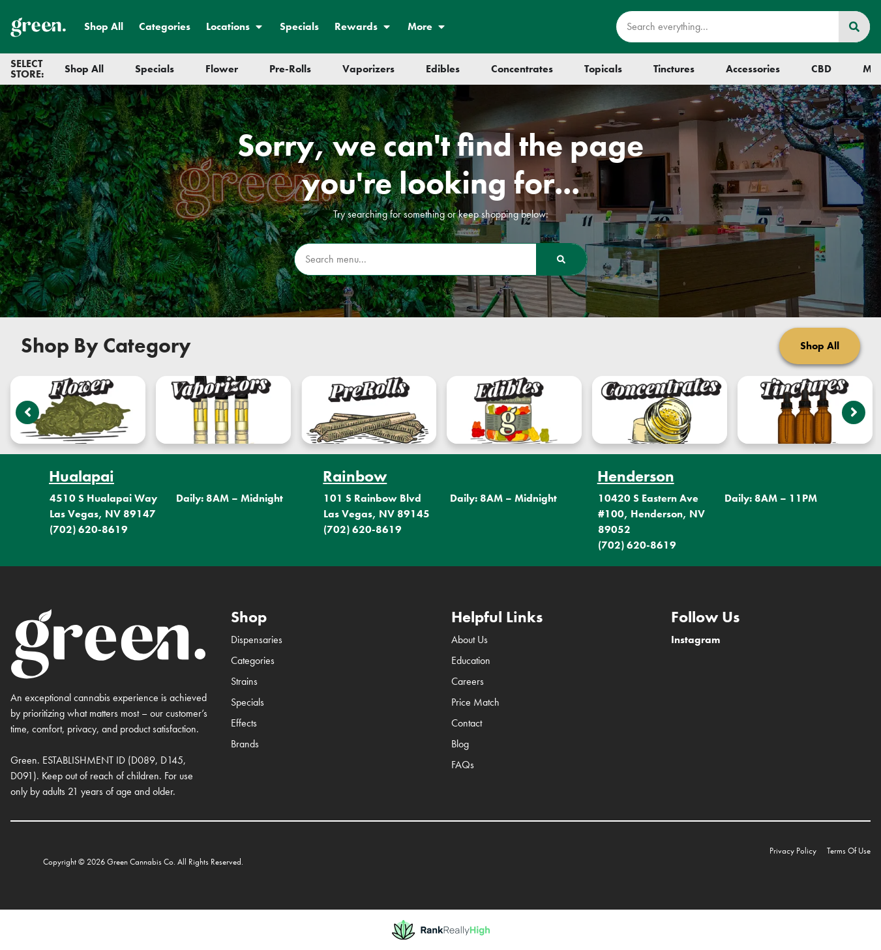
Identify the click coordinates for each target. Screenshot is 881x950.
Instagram (695, 639)
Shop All (103, 26)
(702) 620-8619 (89, 529)
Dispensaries (256, 639)
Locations (235, 26)
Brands (245, 744)
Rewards (363, 26)
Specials (299, 26)
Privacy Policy (792, 850)
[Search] (854, 26)
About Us (469, 639)
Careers (467, 681)
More (427, 26)
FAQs (462, 764)
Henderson (635, 476)
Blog (460, 744)
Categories (164, 26)
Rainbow (355, 476)
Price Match (475, 702)
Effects (244, 723)
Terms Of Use (849, 850)
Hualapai (81, 476)
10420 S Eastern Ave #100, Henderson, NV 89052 (651, 513)
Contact (466, 723)
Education (470, 660)
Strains (244, 681)
